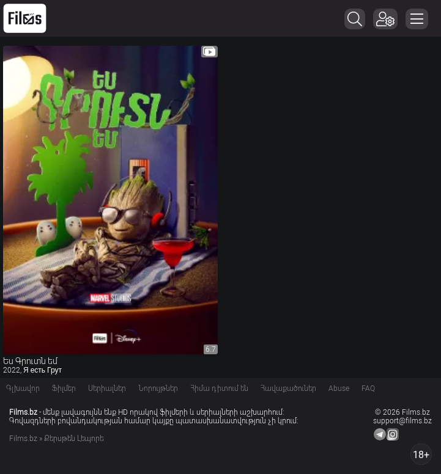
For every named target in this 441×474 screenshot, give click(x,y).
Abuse (338, 388)
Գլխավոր (23, 388)
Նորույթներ (158, 388)
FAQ (368, 388)
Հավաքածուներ (288, 388)
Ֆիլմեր (64, 388)
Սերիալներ (107, 388)
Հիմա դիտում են (219, 388)
